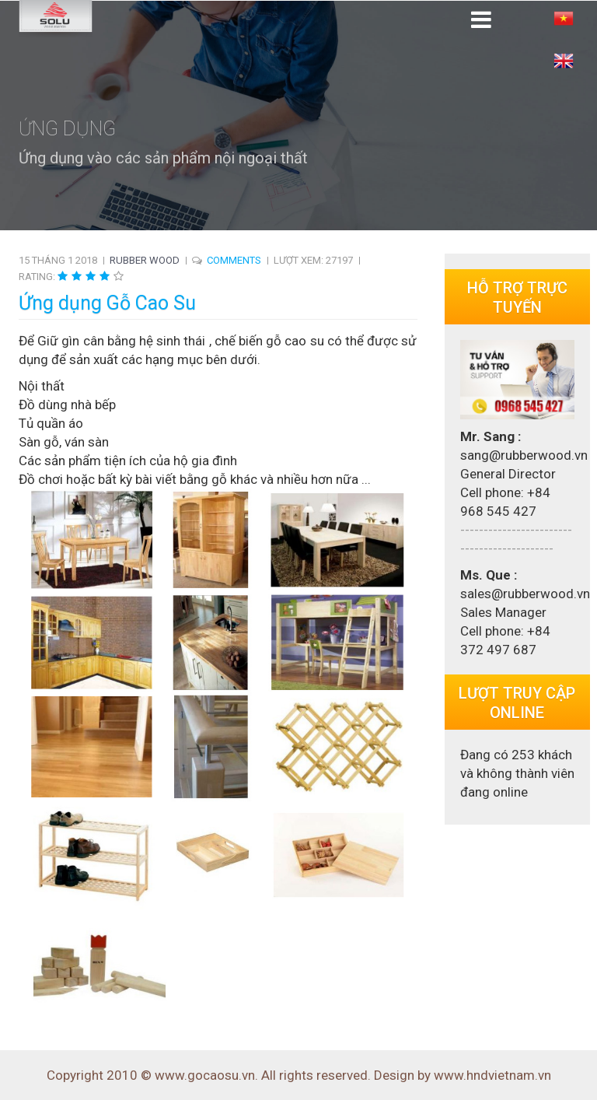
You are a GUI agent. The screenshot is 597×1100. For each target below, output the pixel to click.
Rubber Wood (145, 260)
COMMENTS (234, 260)
